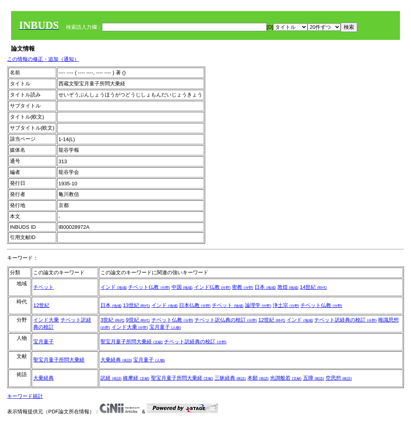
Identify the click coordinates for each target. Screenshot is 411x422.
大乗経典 (116, 360)
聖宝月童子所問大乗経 (131, 342)
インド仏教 (212, 287)
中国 (182, 287)
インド (113, 287)
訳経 (111, 378)
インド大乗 (46, 320)
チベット (43, 287)
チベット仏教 (149, 287)
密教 (242, 287)
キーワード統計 (25, 396)
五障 (313, 378)
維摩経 (136, 378)
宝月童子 (165, 327)
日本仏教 (195, 305)
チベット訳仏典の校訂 (225, 320)
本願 (258, 378)
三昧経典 (230, 378)
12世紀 (41, 305)
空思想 (339, 378)
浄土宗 (286, 305)
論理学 (258, 305)
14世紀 (313, 287)
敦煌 (288, 287)
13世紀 (136, 305)
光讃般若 (286, 378)
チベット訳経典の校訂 (345, 320)
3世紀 (112, 320)
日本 (265, 287)
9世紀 (138, 320)
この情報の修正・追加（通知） (43, 59)
